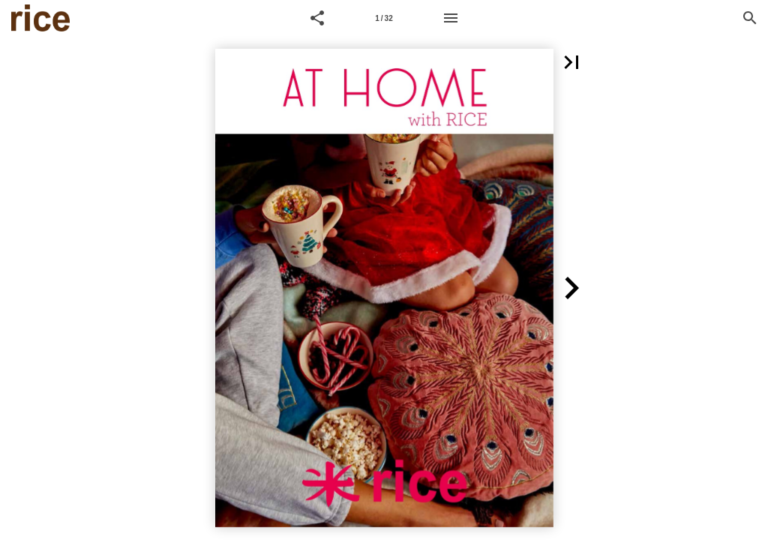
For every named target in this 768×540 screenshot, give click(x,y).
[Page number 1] (384, 18)
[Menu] (451, 18)
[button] (317, 18)
